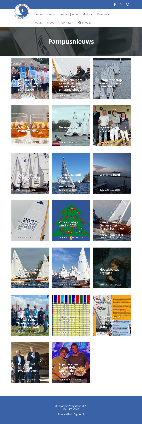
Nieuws (51, 14)
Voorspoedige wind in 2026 (68, 223)
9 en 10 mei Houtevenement (30, 130)
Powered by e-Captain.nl (71, 414)
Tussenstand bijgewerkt (68, 318)
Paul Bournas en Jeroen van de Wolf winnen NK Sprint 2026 (29, 84)
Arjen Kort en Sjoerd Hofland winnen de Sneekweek (69, 369)
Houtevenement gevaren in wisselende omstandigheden (71, 84)
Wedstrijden (69, 14)
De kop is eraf (69, 127)
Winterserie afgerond (108, 129)
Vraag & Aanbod (45, 22)
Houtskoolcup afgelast (109, 271)
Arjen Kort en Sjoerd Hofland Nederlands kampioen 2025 (29, 321)
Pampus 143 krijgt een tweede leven (28, 367)
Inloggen (85, 22)
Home (38, 14)
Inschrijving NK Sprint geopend (29, 176)
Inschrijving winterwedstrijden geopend (72, 272)
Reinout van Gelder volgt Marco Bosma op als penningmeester (112, 228)
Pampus (103, 14)
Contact (67, 22)
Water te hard (110, 175)
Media (87, 14)
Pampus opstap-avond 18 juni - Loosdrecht (111, 83)
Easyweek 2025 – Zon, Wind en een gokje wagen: (112, 321)
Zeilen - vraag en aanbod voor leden (30, 225)
